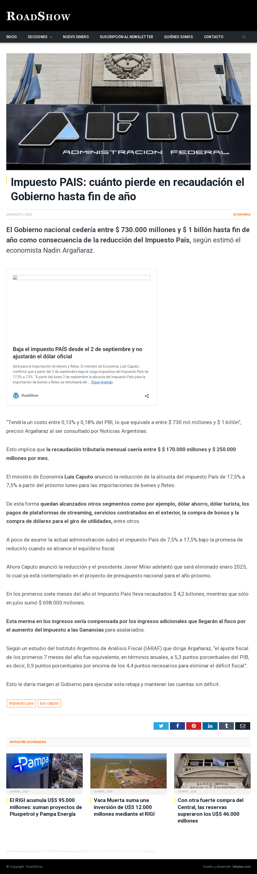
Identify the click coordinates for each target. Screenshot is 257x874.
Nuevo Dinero (76, 37)
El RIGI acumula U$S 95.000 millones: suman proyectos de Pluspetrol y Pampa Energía (46, 807)
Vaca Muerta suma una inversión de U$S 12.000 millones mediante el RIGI (124, 807)
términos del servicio (125, 851)
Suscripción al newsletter (126, 37)
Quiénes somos (178, 37)
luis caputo (49, 703)
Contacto (214, 37)
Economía (242, 214)
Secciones (37, 37)
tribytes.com (242, 866)
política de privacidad (94, 851)
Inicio (11, 37)
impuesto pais (21, 703)
